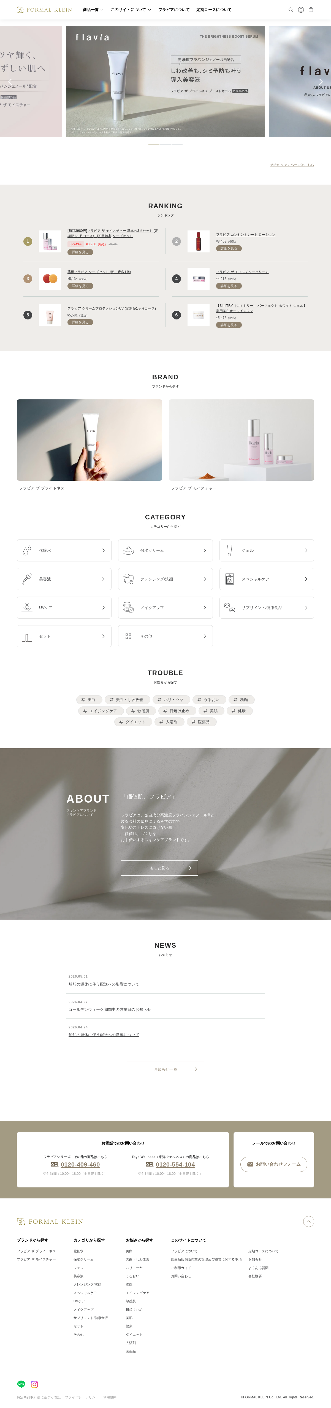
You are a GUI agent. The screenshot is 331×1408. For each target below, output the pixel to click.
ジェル (79, 1268)
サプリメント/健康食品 (91, 1318)
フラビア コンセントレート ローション (245, 234)
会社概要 (255, 1276)
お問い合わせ (181, 1276)
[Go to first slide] (321, 81)
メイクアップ (84, 1310)
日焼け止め (134, 1310)
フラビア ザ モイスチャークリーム (242, 272)
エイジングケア (138, 1293)
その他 (79, 1335)
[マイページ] (301, 10)
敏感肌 (131, 1301)
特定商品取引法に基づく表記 (39, 1397)
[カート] (311, 10)
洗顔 (129, 1284)
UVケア (79, 1301)
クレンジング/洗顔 (88, 1284)
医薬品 (131, 1351)
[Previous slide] (9, 81)
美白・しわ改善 (138, 1259)
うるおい (132, 1276)
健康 (129, 1326)
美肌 (129, 1318)
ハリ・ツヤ (134, 1268)
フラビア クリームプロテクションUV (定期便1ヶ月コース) (111, 308)
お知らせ (255, 1259)
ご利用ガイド (181, 1268)
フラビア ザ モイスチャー (36, 1259)
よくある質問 (258, 1268)
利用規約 (110, 1397)
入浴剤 (131, 1343)
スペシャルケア (85, 1293)
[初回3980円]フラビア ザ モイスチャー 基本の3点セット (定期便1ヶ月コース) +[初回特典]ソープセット (112, 233)
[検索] (291, 10)
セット (79, 1326)
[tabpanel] (166, 81)
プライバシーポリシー (82, 1397)
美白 (129, 1251)
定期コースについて (263, 1251)
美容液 (79, 1276)
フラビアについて (184, 1251)
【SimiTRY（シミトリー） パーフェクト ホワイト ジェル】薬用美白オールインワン (261, 308)
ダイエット (134, 1335)
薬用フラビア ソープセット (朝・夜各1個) (99, 272)
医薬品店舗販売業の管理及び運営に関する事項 (206, 1259)
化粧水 (79, 1251)
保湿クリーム (84, 1259)
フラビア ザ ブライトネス (36, 1251)
